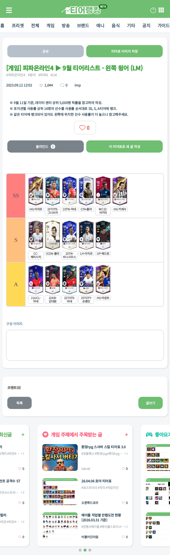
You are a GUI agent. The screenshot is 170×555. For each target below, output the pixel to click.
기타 (131, 25)
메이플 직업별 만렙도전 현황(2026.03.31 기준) (101, 517)
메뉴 (161, 10)
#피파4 (43, 74)
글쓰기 (150, 402)
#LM (53, 74)
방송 (66, 25)
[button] (80, 550)
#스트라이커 (13, 492)
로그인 (153, 10)
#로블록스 (87, 453)
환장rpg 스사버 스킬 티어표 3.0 (103, 446)
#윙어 (32, 74)
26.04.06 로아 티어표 (96, 480)
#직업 (122, 526)
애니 (100, 25)
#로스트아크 (89, 487)
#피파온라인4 (15, 74)
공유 (45, 51)
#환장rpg (101, 453)
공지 (146, 25)
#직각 (101, 487)
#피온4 (11, 453)
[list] (85, 240)
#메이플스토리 (109, 526)
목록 (19, 402)
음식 (116, 25)
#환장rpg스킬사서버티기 (123, 453)
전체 (35, 25)
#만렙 (85, 526)
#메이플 (94, 526)
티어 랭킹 (81, 10)
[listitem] (85, 195)
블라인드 (45, 146)
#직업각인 (111, 487)
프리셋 (17, 25)
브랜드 (83, 25)
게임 (50, 25)
